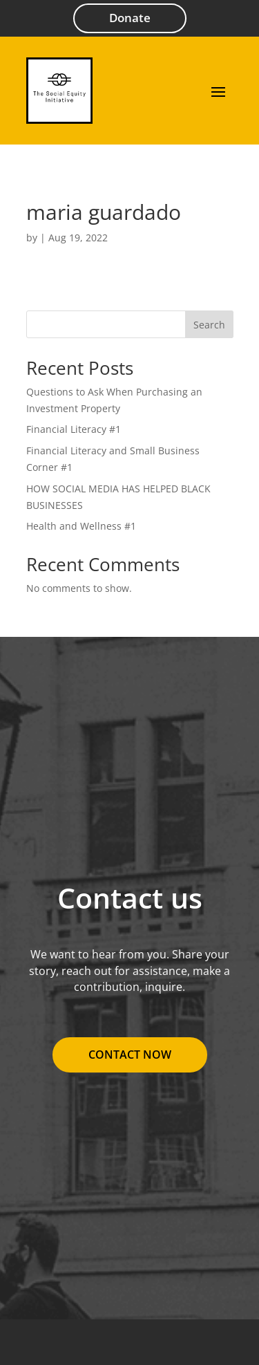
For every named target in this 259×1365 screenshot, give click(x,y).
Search (209, 324)
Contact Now (129, 1054)
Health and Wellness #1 (81, 525)
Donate (130, 18)
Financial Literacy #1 (73, 429)
